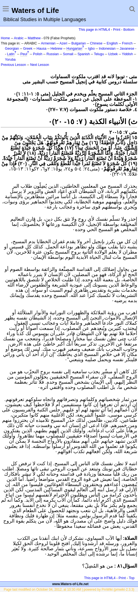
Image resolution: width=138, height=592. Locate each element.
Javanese (127, 48)
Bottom (128, 29)
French (127, 43)
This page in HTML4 (94, 29)
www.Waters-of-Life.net (70, 584)
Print (116, 29)
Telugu (99, 54)
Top (131, 578)
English (112, 43)
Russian (53, 54)
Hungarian (74, 48)
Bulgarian (78, 43)
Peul (23, 54)
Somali (68, 54)
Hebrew (56, 48)
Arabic (19, 38)
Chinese (96, 43)
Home (5, 38)
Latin (11, 54)
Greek (27, 48)
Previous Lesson (13, 65)
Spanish (83, 54)
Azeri (63, 43)
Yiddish (127, 54)
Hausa (41, 48)
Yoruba (10, 59)
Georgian (12, 48)
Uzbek (113, 54)
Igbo (91, 48)
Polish (37, 54)
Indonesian (107, 48)
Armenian (48, 43)
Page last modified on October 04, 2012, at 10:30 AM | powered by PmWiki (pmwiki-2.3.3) (69, 589)
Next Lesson (39, 65)
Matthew (34, 38)
